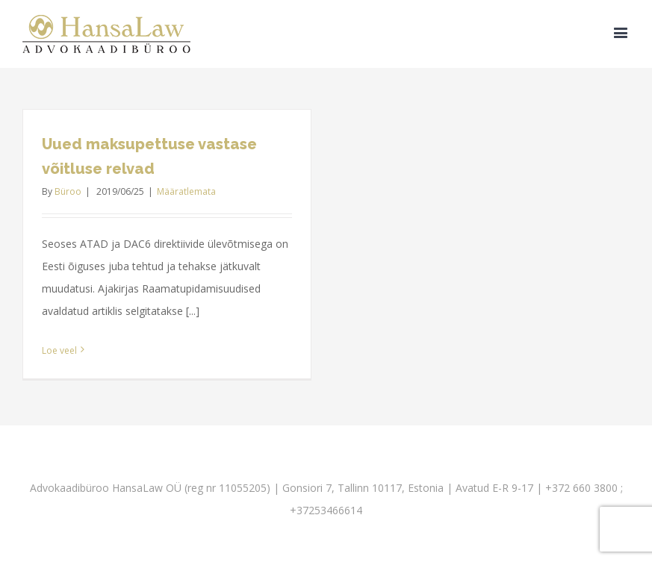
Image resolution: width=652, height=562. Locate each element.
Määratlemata (186, 191)
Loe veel (59, 350)
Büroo (68, 191)
